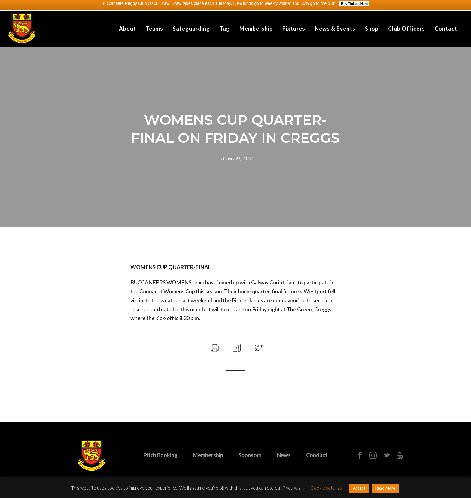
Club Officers (406, 28)
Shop (371, 28)
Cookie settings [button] (326, 487)
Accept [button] (359, 488)
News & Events (335, 28)
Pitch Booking (161, 455)
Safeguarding (191, 28)
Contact (446, 28)
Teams (154, 28)
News (284, 455)
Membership (256, 28)
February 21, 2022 (235, 158)
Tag (225, 28)
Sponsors (250, 455)
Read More (385, 488)
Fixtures (293, 28)
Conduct (316, 455)
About (127, 28)
